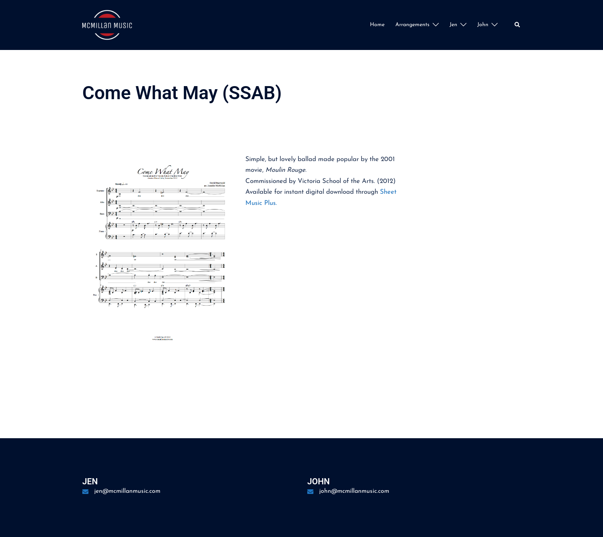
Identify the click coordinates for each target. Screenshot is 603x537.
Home (377, 25)
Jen (453, 25)
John (482, 25)
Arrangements (412, 25)
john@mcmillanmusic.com (354, 491)
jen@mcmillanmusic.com (127, 491)
